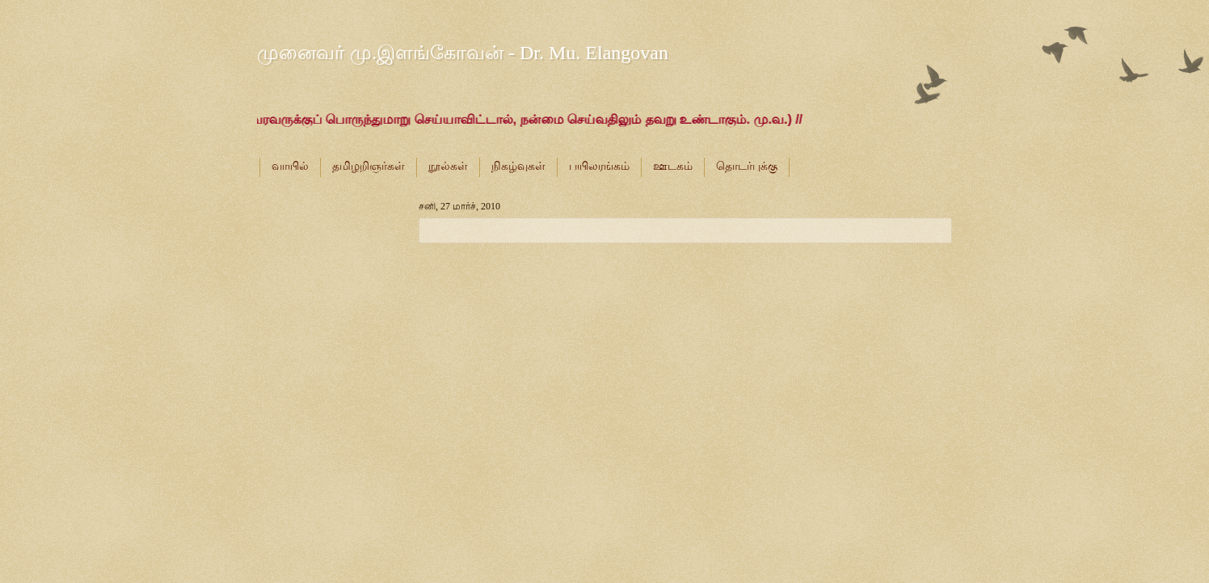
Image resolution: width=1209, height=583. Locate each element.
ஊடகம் (673, 166)
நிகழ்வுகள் (518, 166)
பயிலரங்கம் (599, 166)
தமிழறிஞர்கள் (368, 166)
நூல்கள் (448, 166)
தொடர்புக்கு (746, 166)
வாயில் (290, 166)
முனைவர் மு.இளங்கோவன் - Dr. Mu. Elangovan (462, 52)
